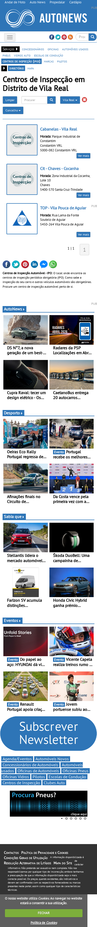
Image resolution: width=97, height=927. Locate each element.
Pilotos (39, 776)
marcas (49, 61)
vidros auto (22, 55)
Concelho (13, 110)
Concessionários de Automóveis (30, 764)
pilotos (62, 61)
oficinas (53, 49)
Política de (44, 923)
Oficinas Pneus (75, 770)
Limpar (9, 100)
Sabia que (14, 516)
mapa (30, 68)
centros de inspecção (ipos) (21, 61)
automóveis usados (75, 49)
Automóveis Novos (52, 758)
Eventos (12, 620)
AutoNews (14, 309)
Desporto (13, 412)
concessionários (33, 49)
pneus (6, 55)
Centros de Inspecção (21, 782)
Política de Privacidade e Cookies (44, 852)
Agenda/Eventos (17, 758)
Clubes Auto (54, 782)
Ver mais (83, 156)
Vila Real (70, 100)
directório (16, 68)
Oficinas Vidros (16, 776)
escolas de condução (48, 55)
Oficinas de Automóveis (38, 770)
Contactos (11, 852)
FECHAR (44, 913)
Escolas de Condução (67, 776)
